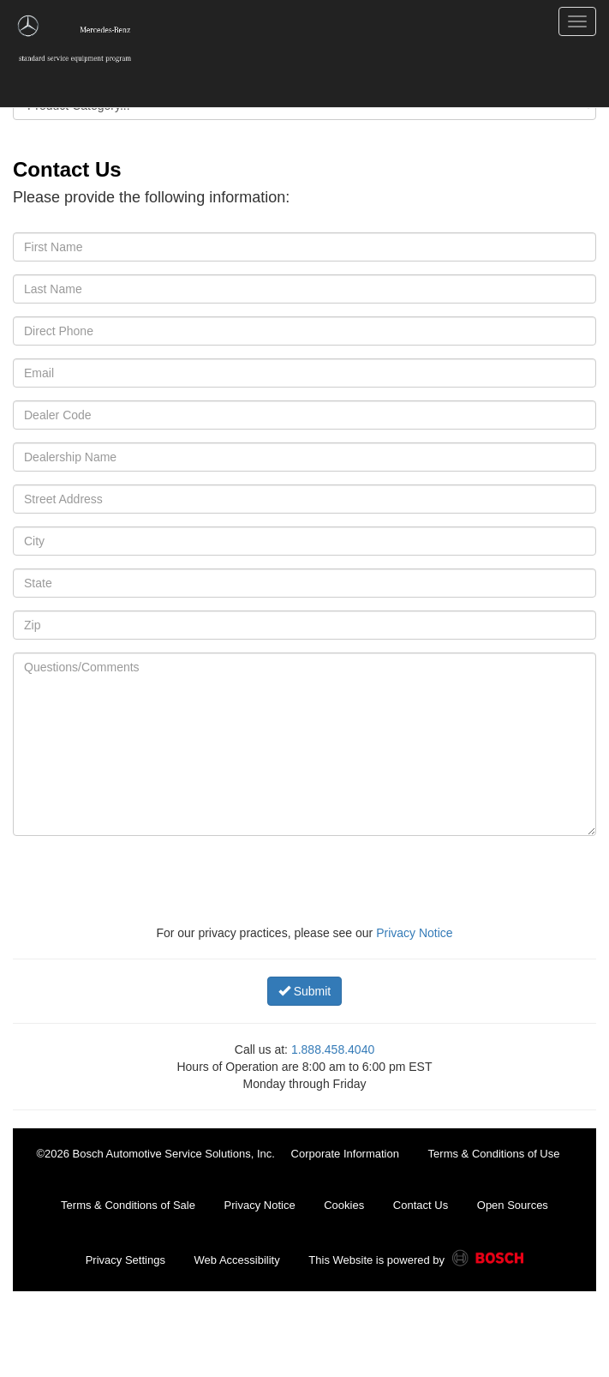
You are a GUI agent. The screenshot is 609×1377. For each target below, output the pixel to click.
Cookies (344, 1205)
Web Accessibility (237, 1260)
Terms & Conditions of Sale (128, 1205)
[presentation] (181, 882)
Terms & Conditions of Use (494, 1153)
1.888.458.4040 (332, 1049)
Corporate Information (345, 1153)
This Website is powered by (415, 1261)
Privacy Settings (125, 1260)
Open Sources (512, 1205)
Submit (304, 991)
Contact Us (420, 1205)
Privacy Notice (414, 933)
